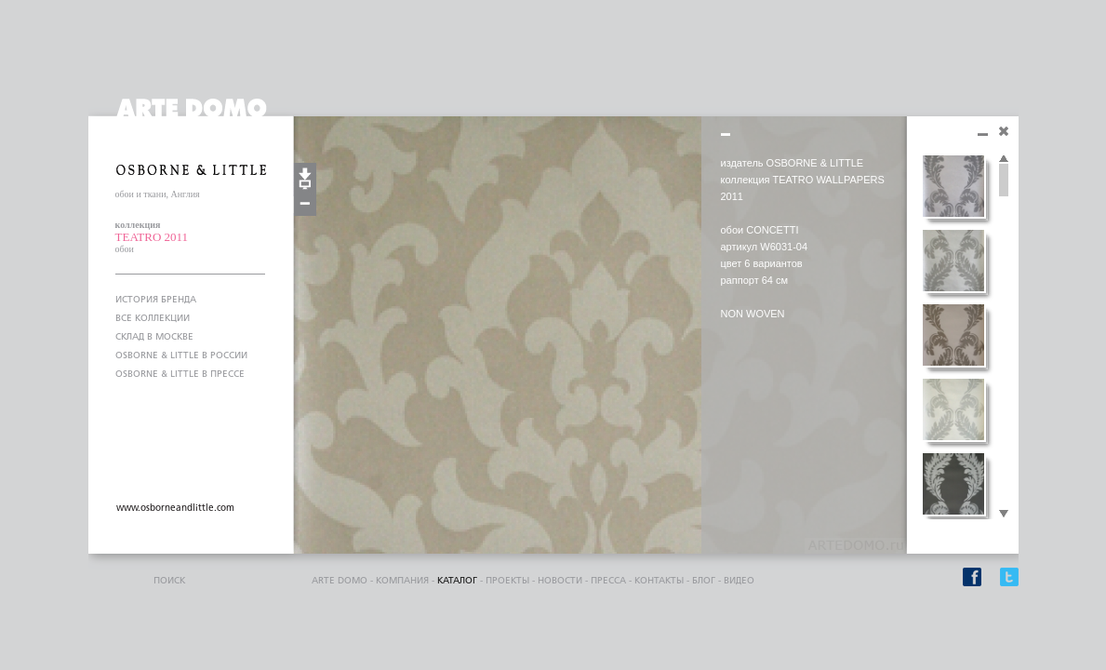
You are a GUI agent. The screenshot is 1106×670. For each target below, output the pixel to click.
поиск (169, 580)
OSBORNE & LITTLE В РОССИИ (181, 355)
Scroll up (1003, 159)
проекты (507, 580)
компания (402, 580)
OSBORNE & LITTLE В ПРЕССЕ (180, 374)
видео (739, 580)
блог (703, 580)
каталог (457, 580)
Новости (560, 580)
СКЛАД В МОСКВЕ (154, 337)
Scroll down (1003, 514)
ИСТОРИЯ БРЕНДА (155, 299)
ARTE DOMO (339, 580)
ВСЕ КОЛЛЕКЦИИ (152, 318)
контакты (659, 580)
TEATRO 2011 (152, 237)
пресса (608, 580)
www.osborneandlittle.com (175, 508)
